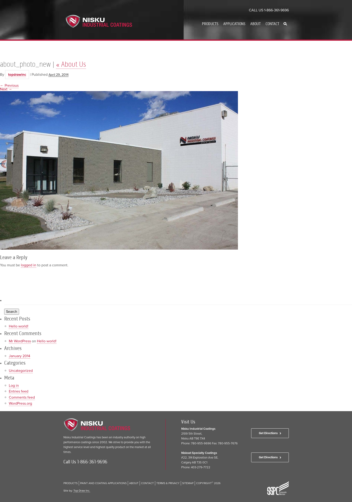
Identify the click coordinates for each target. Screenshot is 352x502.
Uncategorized (21, 370)
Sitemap (188, 483)
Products (210, 23)
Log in (14, 385)
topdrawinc (17, 75)
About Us (71, 64)
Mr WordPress (20, 341)
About (255, 23)
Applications (234, 23)
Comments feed (22, 397)
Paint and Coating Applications (103, 483)
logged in (28, 265)
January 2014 (19, 356)
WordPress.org (20, 403)
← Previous (9, 85)
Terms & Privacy (168, 483)
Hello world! (18, 326)
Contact (272, 23)
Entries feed (18, 391)
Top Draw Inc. (81, 490)
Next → (6, 89)
